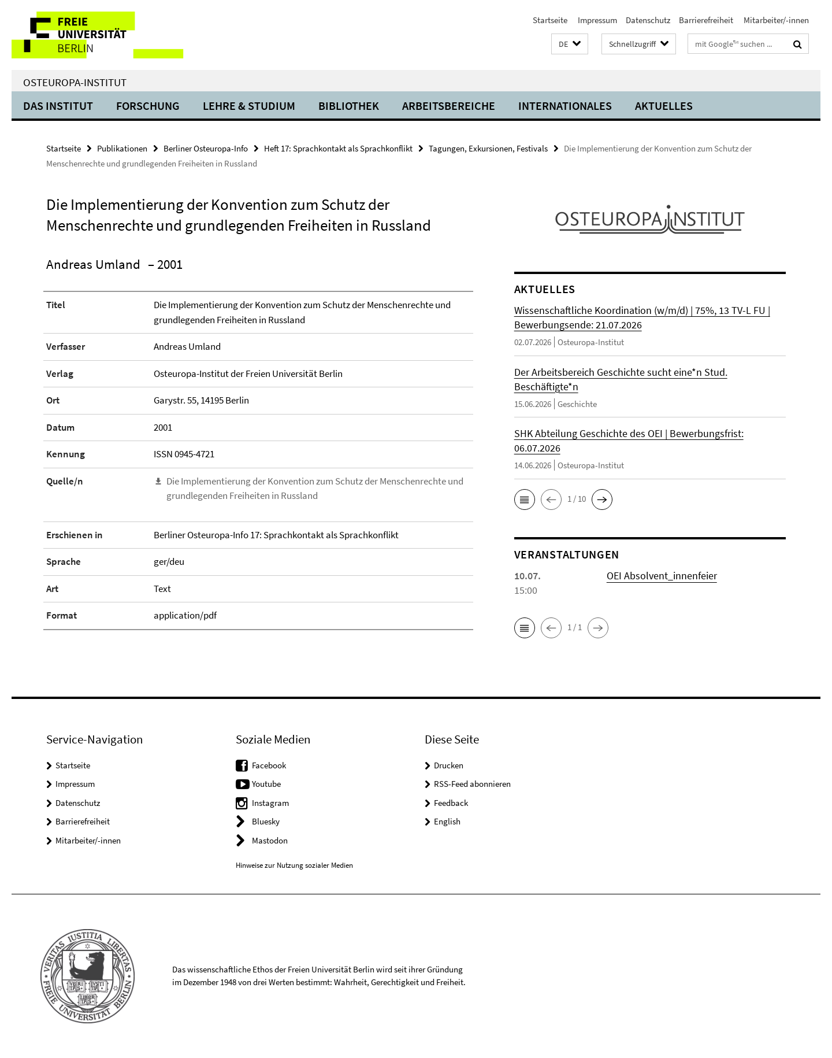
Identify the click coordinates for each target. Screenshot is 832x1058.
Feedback (451, 802)
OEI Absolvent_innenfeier (662, 575)
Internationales (565, 105)
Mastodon (270, 840)
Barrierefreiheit (706, 19)
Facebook (269, 765)
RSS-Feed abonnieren (472, 783)
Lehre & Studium (249, 105)
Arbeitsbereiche (448, 105)
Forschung (148, 105)
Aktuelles (664, 105)
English (447, 821)
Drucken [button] (448, 765)
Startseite (550, 19)
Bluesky (266, 821)
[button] (569, 44)
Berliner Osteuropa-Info (206, 148)
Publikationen (122, 148)
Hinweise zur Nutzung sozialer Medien (294, 865)
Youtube (266, 783)
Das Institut (58, 105)
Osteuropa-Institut (75, 82)
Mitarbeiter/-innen (775, 19)
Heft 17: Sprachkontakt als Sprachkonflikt (338, 148)
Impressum (596, 19)
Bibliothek (348, 105)
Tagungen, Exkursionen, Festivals (488, 148)
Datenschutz (648, 19)
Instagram (270, 802)
